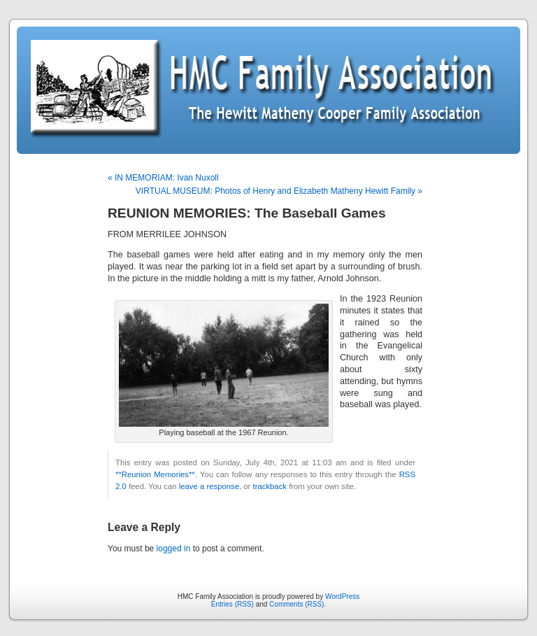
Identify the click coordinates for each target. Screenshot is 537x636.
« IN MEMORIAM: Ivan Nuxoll (163, 178)
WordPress (342, 596)
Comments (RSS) (296, 604)
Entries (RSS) (232, 604)
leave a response (209, 486)
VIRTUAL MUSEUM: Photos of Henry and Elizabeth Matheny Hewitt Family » (279, 191)
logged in (174, 548)
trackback (270, 486)
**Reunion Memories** (155, 474)
